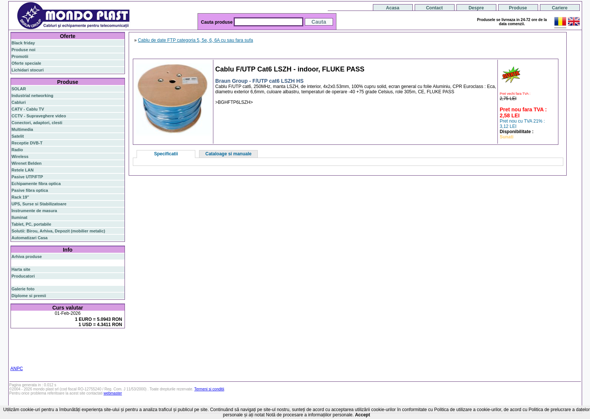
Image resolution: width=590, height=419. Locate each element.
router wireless (110, 345)
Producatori (23, 276)
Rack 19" (20, 197)
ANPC (17, 368)
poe (99, 340)
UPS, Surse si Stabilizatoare (39, 204)
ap (42, 349)
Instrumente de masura (34, 210)
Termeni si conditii (209, 389)
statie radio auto (34, 358)
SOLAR (19, 89)
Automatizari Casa (30, 237)
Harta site (21, 269)
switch (53, 340)
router (70, 340)
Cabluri (19, 102)
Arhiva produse (27, 256)
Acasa (392, 8)
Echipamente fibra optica (36, 183)
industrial (115, 354)
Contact (434, 8)
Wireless (20, 156)
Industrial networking (32, 95)
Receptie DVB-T (27, 143)
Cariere (559, 8)
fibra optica (27, 340)
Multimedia (22, 129)
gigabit (87, 340)
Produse (518, 8)
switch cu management (67, 354)
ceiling (105, 349)
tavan (118, 349)
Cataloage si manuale (228, 153)
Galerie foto (23, 289)
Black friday (23, 43)
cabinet (98, 354)
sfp (48, 349)
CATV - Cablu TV (28, 109)
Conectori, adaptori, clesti (37, 122)
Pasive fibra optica (30, 190)
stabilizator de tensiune (75, 349)
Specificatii (166, 153)
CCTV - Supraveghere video (39, 116)
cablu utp (20, 354)
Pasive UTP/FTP (27, 177)
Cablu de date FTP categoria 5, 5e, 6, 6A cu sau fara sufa (195, 40)
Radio (17, 149)
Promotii (20, 56)
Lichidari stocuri (28, 70)
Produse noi (24, 49)
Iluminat (19, 217)
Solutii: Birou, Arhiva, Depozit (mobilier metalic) (58, 231)
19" (14, 358)
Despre (476, 8)
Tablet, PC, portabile (32, 224)
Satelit (18, 136)
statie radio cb (65, 358)
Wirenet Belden (27, 163)
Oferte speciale (26, 63)
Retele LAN (23, 170)
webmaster (112, 393)
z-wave (37, 354)
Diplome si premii (29, 295)
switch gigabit (25, 349)
